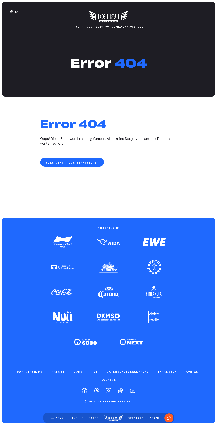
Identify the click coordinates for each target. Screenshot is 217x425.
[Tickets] (168, 417)
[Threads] (96, 390)
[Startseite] (108, 23)
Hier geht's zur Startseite (72, 162)
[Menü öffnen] (57, 418)
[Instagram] (108, 390)
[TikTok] (120, 390)
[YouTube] (132, 390)
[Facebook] (84, 390)
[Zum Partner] (62, 242)
